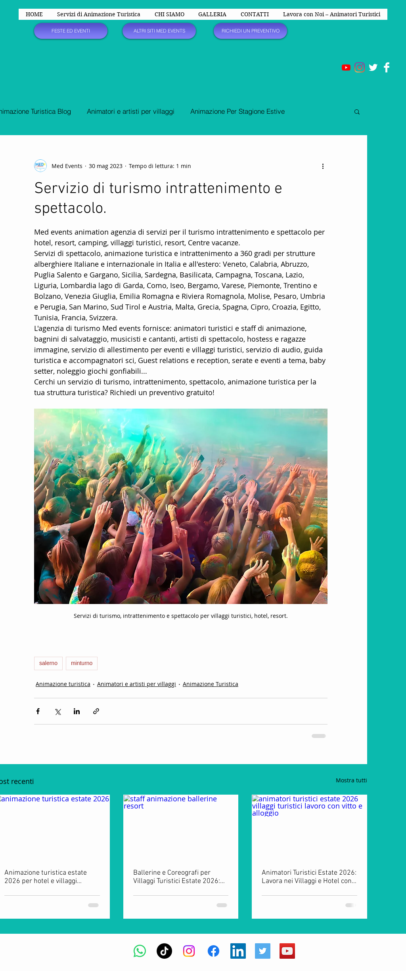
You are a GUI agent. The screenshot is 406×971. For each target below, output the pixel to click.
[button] (357, 111)
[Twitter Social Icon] (262, 951)
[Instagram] (359, 67)
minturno (81, 663)
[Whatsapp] (139, 951)
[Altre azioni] (322, 165)
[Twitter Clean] (373, 67)
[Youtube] (346, 67)
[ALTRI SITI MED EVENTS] (159, 31)
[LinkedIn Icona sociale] (238, 951)
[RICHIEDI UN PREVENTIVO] (250, 31)
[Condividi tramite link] (96, 711)
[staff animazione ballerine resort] (181, 827)
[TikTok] (164, 951)
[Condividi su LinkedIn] (76, 711)
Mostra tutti (351, 780)
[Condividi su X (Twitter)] (57, 711)
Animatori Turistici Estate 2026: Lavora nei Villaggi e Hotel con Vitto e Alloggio (309, 877)
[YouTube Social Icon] (287, 951)
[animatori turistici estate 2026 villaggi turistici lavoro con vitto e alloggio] (309, 827)
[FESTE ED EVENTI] (70, 31)
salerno (48, 663)
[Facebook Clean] (386, 67)
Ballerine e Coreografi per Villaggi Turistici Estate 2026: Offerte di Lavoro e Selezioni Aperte (176, 877)
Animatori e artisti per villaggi (130, 111)
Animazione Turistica (210, 684)
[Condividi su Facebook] (38, 711)
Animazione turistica (63, 684)
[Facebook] (213, 951)
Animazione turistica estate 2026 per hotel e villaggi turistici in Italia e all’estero (45, 877)
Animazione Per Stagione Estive (237, 111)
